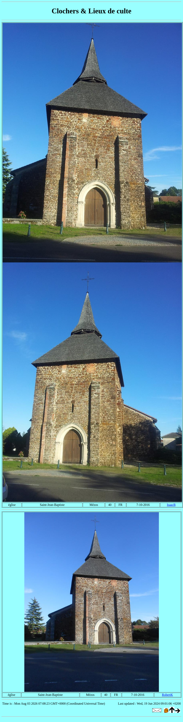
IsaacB (171, 504)
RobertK (167, 694)
